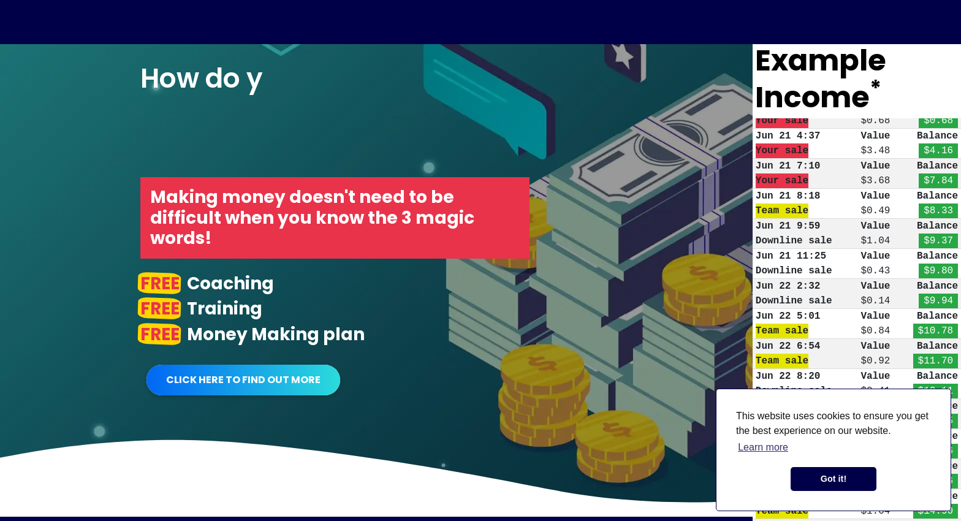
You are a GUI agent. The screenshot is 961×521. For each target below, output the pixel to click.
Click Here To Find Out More (243, 380)
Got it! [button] (833, 479)
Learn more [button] (763, 447)
